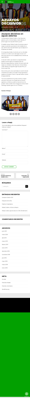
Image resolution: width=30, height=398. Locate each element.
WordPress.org (5, 289)
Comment (5, 129)
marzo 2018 (5, 264)
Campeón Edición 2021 (7, 197)
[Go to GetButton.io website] (26, 396)
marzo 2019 (5, 241)
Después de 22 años (7, 201)
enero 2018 (4, 268)
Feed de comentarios (7, 286)
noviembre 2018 (6, 254)
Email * (3, 154)
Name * (4, 148)
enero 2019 (4, 248)
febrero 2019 (5, 244)
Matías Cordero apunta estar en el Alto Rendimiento (14, 211)
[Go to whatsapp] (26, 394)
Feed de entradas (6, 283)
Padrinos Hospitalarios (7, 204)
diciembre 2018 (6, 251)
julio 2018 (4, 258)
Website (4, 160)
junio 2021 (4, 231)
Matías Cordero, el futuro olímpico (10, 207)
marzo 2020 (5, 234)
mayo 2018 (4, 261)
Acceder (4, 279)
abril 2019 (4, 238)
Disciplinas (5, 16)
